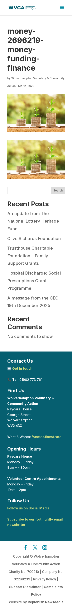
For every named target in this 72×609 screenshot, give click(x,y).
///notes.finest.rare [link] (46, 437)
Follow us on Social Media (28, 508)
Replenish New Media (45, 602)
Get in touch (22, 369)
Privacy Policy (44, 579)
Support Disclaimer (25, 587)
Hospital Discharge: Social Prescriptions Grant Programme (34, 281)
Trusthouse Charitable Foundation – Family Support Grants (30, 256)
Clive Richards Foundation (34, 238)
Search (58, 190)
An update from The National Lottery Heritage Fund (33, 221)
